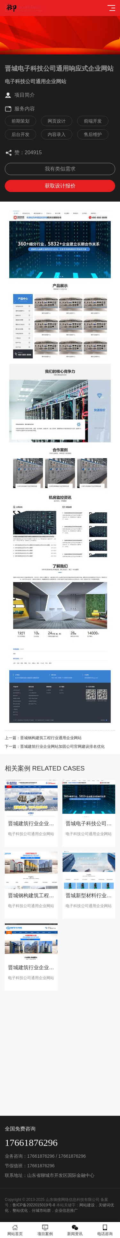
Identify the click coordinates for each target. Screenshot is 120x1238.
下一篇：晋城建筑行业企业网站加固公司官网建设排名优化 (55, 746)
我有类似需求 (60, 169)
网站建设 (87, 1205)
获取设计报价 (60, 185)
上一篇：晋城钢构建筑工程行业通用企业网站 (43, 738)
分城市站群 (41, 1210)
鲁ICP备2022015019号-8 (33, 1205)
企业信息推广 (66, 1210)
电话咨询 (105, 1230)
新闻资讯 (75, 1230)
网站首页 (15, 1230)
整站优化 (20, 1210)
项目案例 (45, 1230)
